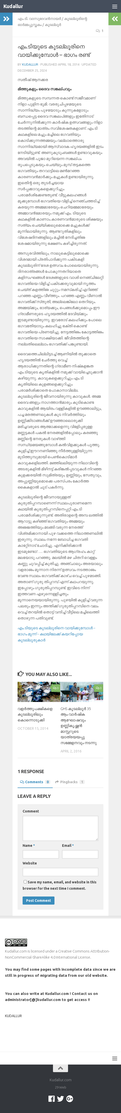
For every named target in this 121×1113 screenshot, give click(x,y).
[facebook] (51, 1098)
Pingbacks (70, 782)
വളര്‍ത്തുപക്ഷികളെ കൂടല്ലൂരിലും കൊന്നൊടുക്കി (35, 714)
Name (29, 846)
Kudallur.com (16, 951)
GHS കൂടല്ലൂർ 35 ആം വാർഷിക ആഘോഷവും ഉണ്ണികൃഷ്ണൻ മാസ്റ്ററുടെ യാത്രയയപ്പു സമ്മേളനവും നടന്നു (78, 726)
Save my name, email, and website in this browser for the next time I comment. (59, 885)
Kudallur (13, 6)
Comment (31, 811)
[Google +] (69, 1098)
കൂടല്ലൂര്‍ (53, 25)
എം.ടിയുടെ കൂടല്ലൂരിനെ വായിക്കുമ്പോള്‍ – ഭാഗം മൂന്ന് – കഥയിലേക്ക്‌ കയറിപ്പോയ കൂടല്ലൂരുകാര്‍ (56, 634)
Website (30, 863)
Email (68, 846)
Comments (35, 782)
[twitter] (60, 1098)
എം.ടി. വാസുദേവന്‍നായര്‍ (39, 19)
